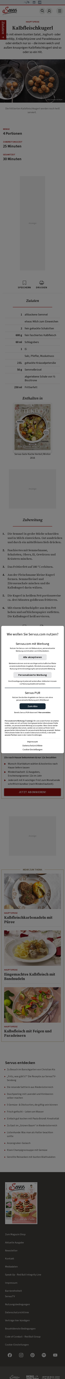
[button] (33, 706)
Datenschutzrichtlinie (32, 745)
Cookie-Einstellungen (32, 749)
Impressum (32, 741)
